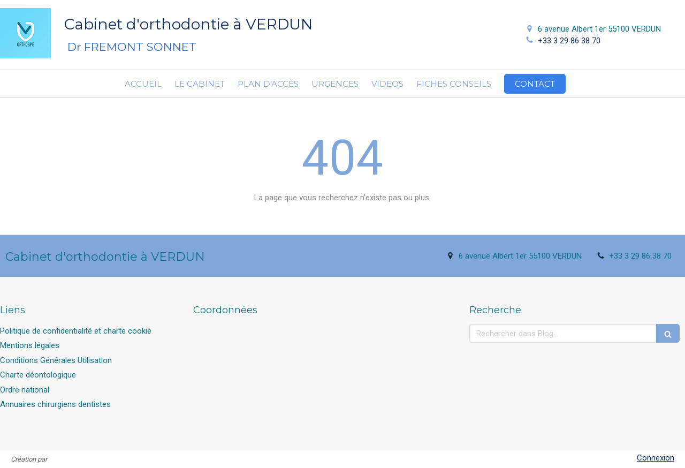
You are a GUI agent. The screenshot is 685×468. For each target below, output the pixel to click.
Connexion (655, 458)
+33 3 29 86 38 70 (569, 41)
